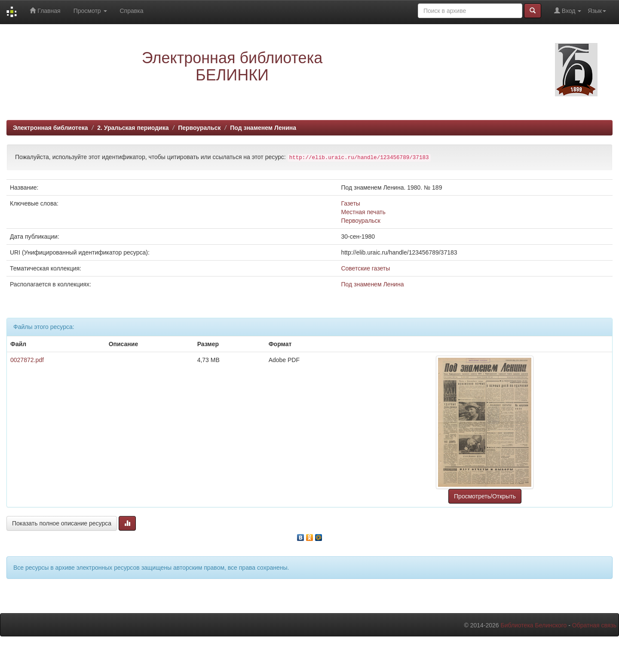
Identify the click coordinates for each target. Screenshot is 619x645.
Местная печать (363, 212)
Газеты (350, 203)
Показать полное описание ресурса (61, 523)
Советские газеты (365, 268)
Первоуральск (199, 127)
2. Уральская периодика (133, 127)
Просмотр (90, 10)
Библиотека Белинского (533, 625)
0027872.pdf (27, 359)
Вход (567, 10)
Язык (597, 10)
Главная (45, 10)
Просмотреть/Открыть (485, 496)
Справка (132, 10)
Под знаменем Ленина (263, 127)
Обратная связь (594, 625)
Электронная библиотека (50, 127)
